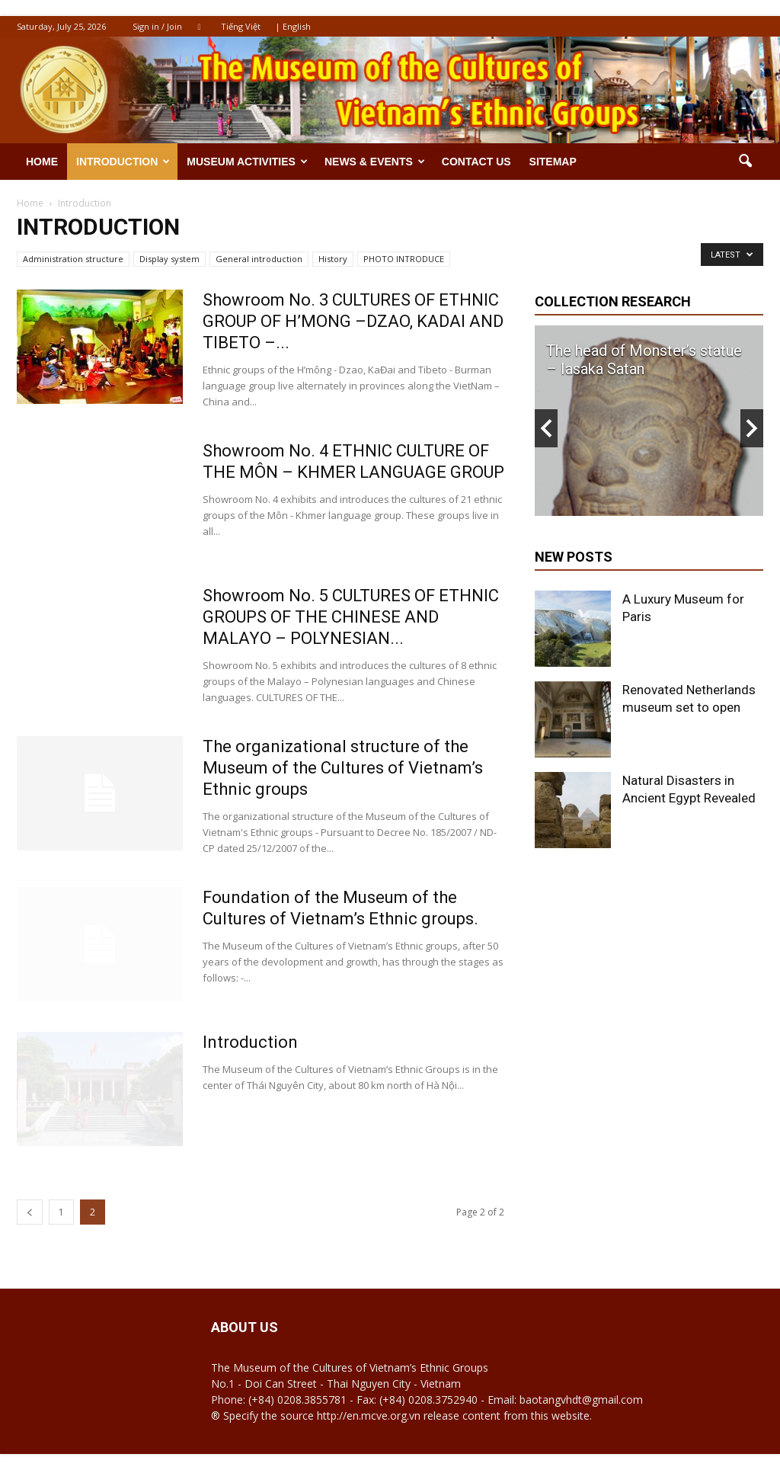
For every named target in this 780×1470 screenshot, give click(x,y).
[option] (649, 420)
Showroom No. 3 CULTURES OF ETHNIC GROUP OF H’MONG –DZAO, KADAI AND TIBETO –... (353, 321)
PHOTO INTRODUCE (403, 258)
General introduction (259, 258)
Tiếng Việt (241, 26)
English (297, 26)
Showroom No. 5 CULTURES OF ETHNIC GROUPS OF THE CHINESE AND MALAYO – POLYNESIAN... (351, 617)
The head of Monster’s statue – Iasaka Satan (644, 359)
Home (42, 161)
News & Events (374, 161)
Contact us (476, 161)
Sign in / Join (157, 26)
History (332, 258)
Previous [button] (546, 428)
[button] (745, 161)
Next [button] (751, 428)
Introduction (123, 161)
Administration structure (73, 258)
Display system (169, 258)
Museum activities (247, 161)
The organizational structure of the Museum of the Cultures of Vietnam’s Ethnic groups (343, 768)
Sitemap (553, 161)
